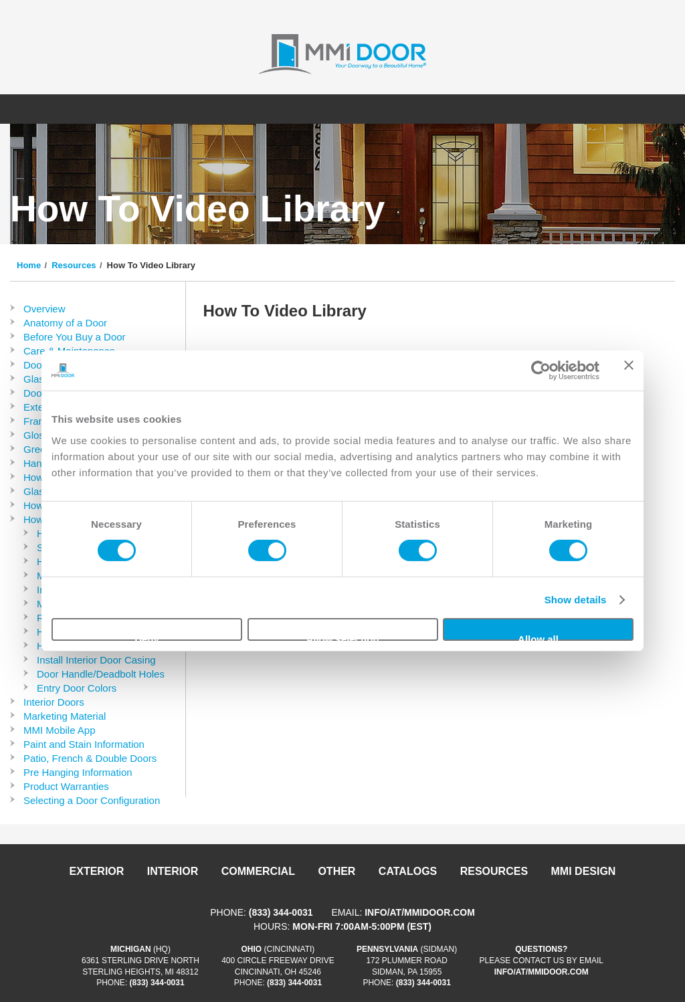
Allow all (538, 637)
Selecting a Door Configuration (91, 800)
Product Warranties (66, 786)
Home (29, 265)
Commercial (258, 871)
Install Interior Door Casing (96, 660)
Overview (44, 308)
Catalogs (408, 871)
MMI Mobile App (59, 730)
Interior (172, 871)
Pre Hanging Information (77, 772)
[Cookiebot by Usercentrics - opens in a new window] (540, 371)
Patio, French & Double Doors (90, 758)
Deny (146, 637)
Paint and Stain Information (83, 744)
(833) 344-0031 (281, 912)
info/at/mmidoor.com (420, 912)
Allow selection (342, 637)
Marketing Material (64, 716)
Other (336, 871)
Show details (576, 599)
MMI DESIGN (583, 871)
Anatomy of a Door (65, 322)
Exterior (97, 871)
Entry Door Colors (76, 688)
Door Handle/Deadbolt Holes (101, 674)
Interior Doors (53, 702)
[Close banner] (628, 371)
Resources (74, 265)
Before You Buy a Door (74, 336)
